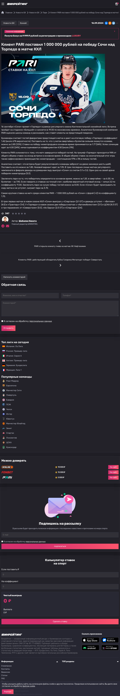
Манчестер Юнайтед (13, 423)
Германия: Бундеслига (13, 365)
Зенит (7, 428)
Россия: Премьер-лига (13, 351)
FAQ (3, 678)
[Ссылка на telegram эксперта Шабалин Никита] (2, 226)
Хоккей (23, 23)
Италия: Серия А (10, 356)
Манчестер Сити (12, 390)
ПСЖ (6, 404)
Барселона (9, 385)
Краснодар (9, 447)
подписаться (60, 546)
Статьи (4, 675)
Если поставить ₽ (10, 569)
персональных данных (40, 321)
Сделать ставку (60, 621)
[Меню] (3, 4)
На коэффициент (9, 581)
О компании (6, 666)
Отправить (8, 328)
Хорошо (7, 691)
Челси (7, 409)
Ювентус (8, 419)
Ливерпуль (9, 395)
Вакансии (5, 672)
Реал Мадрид (10, 381)
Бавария (8, 400)
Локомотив (9, 438)
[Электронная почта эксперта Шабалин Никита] (7, 226)
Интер (7, 414)
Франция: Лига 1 (10, 370)
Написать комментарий (14, 277)
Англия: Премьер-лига (13, 360)
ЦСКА (7, 442)
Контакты (5, 669)
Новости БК (9, 23)
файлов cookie (29, 686)
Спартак (8, 433)
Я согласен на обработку (28, 321)
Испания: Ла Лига (12, 346)
